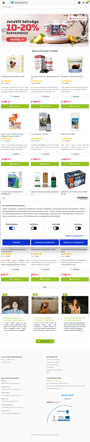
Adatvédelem (50, 367)
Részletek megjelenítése (75, 236)
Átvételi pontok (6, 362)
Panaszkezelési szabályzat (54, 370)
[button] (7, 30)
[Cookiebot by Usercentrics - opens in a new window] (79, 198)
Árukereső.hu (67, 398)
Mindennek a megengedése (74, 242)
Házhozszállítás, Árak (8, 359)
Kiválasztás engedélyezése (45, 242)
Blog (5, 294)
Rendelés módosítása (53, 359)
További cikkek (45, 341)
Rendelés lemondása (53, 362)
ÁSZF (48, 372)
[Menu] (79, 2)
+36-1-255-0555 (56, 381)
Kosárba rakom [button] (15, 106)
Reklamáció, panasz (52, 365)
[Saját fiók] (83, 3)
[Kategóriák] (4, 3)
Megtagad (16, 242)
